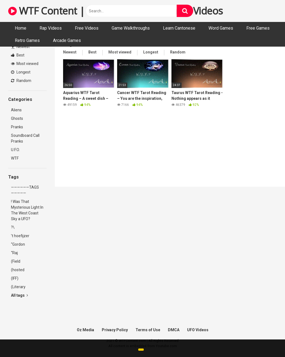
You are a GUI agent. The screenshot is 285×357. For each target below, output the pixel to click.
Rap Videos (50, 28)
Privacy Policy (115, 330)
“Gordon (18, 244)
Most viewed (24, 63)
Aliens (16, 110)
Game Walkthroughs (131, 28)
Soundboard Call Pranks (25, 138)
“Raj (14, 253)
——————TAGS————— (25, 190)
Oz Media (85, 330)
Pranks (17, 127)
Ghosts (17, 118)
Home (20, 28)
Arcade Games (67, 40)
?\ (13, 227)
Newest (21, 46)
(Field (15, 261)
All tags (19, 295)
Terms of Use (148, 330)
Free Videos (86, 28)
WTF (15, 158)
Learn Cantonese (179, 28)
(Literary (18, 287)
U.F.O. (15, 150)
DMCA (173, 330)
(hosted (17, 270)
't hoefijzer (20, 236)
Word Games (220, 28)
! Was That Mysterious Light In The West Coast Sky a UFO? (27, 210)
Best (17, 55)
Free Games (258, 28)
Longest (20, 72)
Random (21, 80)
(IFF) (14, 278)
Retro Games (27, 40)
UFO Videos (197, 330)
